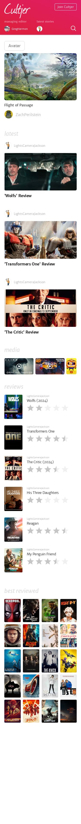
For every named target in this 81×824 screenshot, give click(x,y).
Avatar (14, 45)
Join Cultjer (65, 7)
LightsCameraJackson (38, 396)
